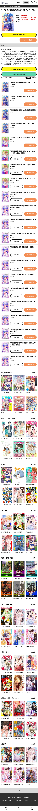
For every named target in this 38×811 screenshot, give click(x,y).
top (2, 6)
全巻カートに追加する (19, 74)
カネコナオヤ (24, 15)
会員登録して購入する (19, 35)
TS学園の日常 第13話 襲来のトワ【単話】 (22, 247)
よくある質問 (11, 797)
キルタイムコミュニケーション (28, 17)
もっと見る (34, 372)
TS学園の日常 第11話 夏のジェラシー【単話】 (23, 219)
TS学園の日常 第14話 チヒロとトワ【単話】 (23, 261)
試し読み (16, 159)
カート (19, 809)
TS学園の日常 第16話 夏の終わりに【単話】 (23, 288)
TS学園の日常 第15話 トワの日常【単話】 (22, 274)
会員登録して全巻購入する (19, 69)
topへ (19, 790)
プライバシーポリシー (7, 801)
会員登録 (26, 2)
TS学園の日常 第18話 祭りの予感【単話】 (22, 315)
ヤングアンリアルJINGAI (28, 19)
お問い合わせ (19, 801)
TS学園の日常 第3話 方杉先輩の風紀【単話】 (23, 110)
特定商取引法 (26, 797)
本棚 (32, 809)
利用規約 (19, 797)
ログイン (19, 2)
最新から (34, 77)
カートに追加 (28, 40)
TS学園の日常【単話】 (16, 6)
